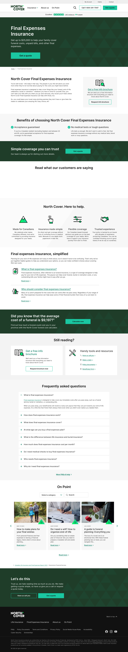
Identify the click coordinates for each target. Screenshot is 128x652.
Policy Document (97, 641)
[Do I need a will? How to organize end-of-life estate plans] (64, 526)
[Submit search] (66, 495)
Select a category (52, 495)
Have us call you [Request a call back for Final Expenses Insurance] (23, 596)
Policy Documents (23, 629)
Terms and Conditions (40, 629)
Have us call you (88, 355)
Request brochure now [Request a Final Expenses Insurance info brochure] (39, 369)
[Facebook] (106, 632)
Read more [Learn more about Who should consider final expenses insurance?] (25, 301)
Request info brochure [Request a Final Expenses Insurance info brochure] (100, 102)
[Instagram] (111, 632)
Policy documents (88, 364)
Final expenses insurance (32, 400)
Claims (100, 2)
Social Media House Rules (72, 629)
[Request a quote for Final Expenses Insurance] (110, 8)
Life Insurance (17, 622)
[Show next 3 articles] (117, 526)
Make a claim (87, 360)
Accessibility (88, 629)
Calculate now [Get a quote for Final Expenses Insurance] (78, 321)
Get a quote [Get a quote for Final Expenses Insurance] (25, 55)
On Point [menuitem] (55, 8)
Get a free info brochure (100, 89)
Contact (111, 2)
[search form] (75, 8)
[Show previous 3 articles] (11, 526)
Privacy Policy (55, 629)
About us (57, 622)
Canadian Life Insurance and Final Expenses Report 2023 (31, 565)
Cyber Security (16, 633)
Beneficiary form (88, 369)
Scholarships (28, 633)
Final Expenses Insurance (38, 622)
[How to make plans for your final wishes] (30, 526)
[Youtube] (115, 632)
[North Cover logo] (17, 8)
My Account (88, 2)
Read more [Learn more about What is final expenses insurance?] (25, 281)
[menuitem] (32, 8)
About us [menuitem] (45, 8)
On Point (68, 622)
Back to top (112, 616)
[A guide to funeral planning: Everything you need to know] (97, 526)
